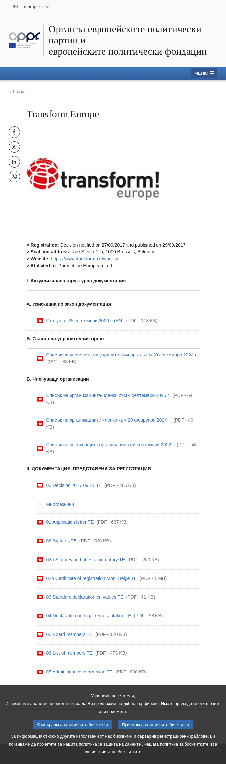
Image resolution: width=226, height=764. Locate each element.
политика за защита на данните (110, 748)
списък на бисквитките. (119, 756)
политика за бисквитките (184, 748)
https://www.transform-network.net (86, 258)
